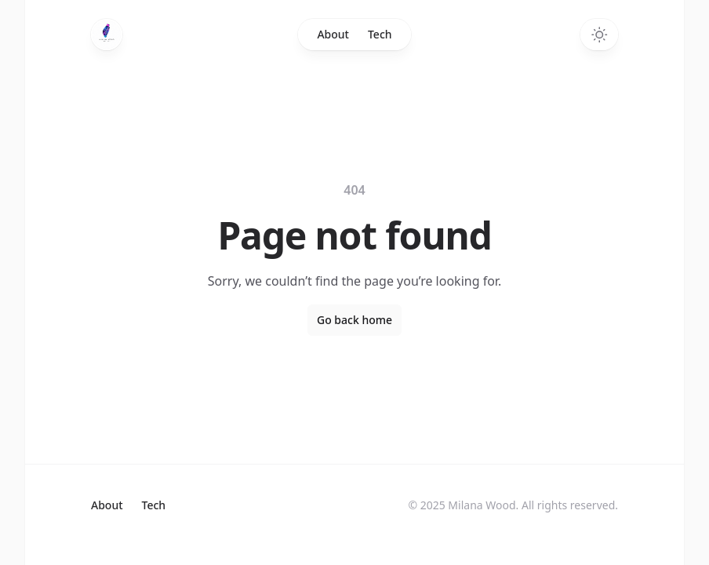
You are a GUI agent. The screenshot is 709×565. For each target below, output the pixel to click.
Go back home (354, 319)
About (333, 34)
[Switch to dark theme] (599, 34)
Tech (380, 34)
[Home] (107, 34)
